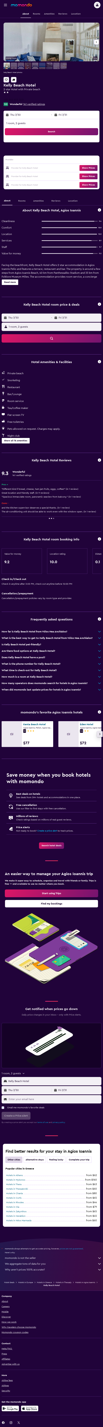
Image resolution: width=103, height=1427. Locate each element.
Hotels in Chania (14, 1193)
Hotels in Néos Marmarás (18, 1220)
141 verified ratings (34, 104)
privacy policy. (59, 1122)
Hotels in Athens (14, 1175)
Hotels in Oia (12, 1207)
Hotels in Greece (44, 1282)
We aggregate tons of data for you (53, 1264)
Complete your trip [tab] (79, 1160)
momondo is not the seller (53, 1258)
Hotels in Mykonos (15, 1180)
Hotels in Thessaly (63, 1282)
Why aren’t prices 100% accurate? (53, 1270)
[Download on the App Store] (29, 1408)
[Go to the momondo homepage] (21, 4)
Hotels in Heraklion (15, 1216)
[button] (5, 5)
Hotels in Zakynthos (16, 1211)
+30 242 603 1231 (14, 99)
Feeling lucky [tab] (56, 1160)
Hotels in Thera (13, 1184)
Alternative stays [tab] (35, 1160)
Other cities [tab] (14, 1160)
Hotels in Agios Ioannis (85, 1282)
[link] (51, 845)
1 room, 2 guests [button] (15, 123)
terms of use (42, 1122)
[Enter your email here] (54, 1099)
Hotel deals (9, 1282)
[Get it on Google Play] (10, 1408)
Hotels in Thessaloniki (17, 1189)
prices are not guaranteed (71, 1249)
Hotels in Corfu (14, 1198)
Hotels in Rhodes (15, 1202)
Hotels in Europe (25, 1282)
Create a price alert (47, 831)
